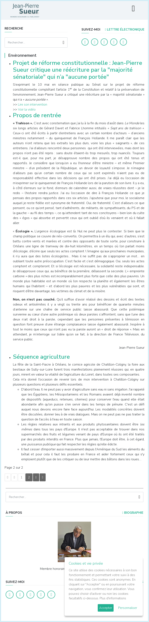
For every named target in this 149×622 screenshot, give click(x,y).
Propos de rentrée (37, 115)
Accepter (105, 608)
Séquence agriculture (41, 357)
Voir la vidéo (27, 109)
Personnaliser (127, 608)
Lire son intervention (32, 104)
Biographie (132, 513)
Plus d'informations (113, 598)
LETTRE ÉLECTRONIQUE (124, 29)
